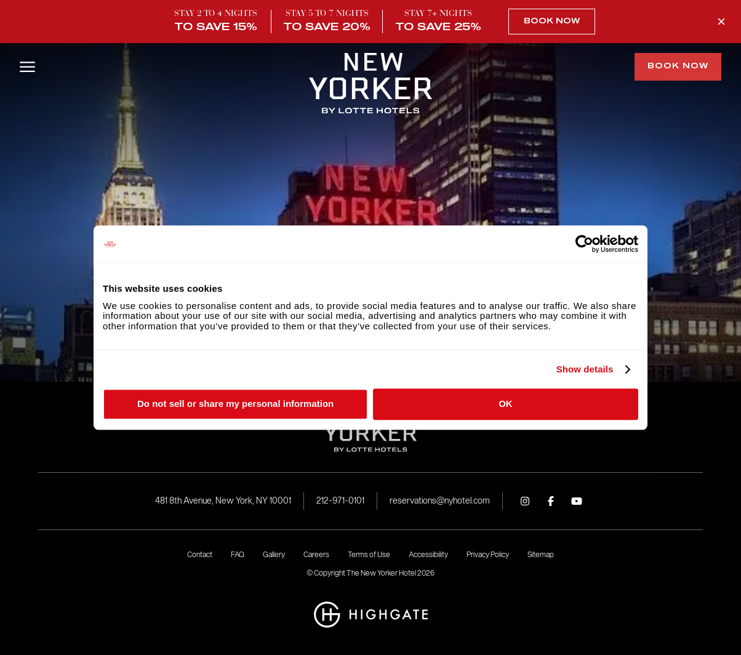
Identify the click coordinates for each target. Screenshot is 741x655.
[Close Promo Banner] (721, 21)
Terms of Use (369, 554)
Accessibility (428, 554)
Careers (316, 554)
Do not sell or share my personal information (235, 403)
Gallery (274, 554)
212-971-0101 (340, 501)
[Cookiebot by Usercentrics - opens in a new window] (584, 244)
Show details (585, 369)
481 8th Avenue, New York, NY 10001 (223, 501)
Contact (199, 554)
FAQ (237, 554)
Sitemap (540, 554)
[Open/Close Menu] (27, 67)
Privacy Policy (488, 554)
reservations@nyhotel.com (440, 501)
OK (506, 403)
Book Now (552, 21)
